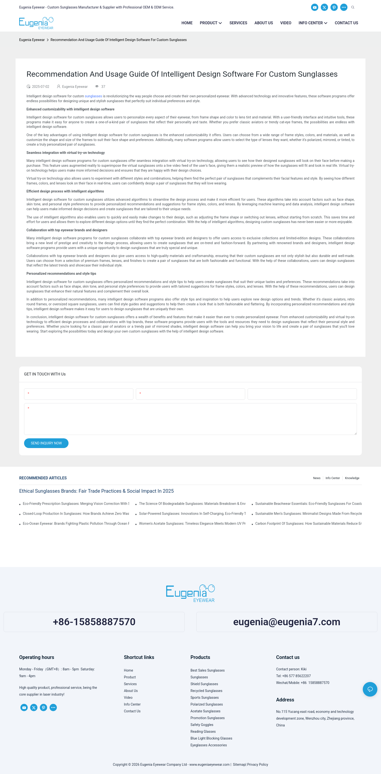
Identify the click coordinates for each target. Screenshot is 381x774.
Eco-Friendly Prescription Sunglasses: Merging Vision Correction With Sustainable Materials (76, 504)
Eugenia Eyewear (32, 40)
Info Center (333, 478)
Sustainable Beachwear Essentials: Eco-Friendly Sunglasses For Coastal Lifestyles (308, 504)
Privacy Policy (257, 764)
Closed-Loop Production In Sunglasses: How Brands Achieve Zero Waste (76, 514)
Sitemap (238, 764)
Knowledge (352, 478)
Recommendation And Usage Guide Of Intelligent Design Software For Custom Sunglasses (119, 40)
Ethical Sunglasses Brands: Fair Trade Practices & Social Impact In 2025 (96, 491)
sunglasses (93, 96)
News (316, 478)
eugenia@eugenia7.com (286, 622)
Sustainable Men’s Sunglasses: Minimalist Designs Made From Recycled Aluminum (308, 514)
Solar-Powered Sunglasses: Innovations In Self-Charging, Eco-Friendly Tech (192, 514)
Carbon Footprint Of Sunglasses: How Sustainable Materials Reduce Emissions (308, 523)
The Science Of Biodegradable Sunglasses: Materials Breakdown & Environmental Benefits (192, 504)
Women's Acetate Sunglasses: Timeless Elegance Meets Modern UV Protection (192, 523)
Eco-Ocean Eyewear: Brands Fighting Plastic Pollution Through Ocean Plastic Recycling (76, 523)
